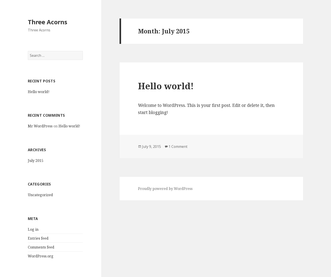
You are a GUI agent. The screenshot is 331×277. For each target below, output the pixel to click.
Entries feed (38, 238)
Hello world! (38, 91)
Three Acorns (47, 22)
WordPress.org (40, 256)
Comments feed (41, 247)
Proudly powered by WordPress (165, 188)
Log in (33, 229)
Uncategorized (40, 194)
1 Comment (178, 146)
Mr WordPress (40, 126)
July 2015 (35, 160)
